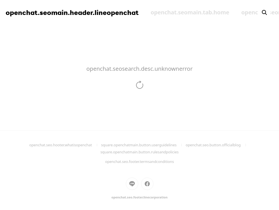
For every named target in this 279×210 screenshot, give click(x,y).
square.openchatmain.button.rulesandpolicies (147, 154)
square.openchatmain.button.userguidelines (143, 144)
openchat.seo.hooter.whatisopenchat (65, 144)
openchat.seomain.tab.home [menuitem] (190, 12)
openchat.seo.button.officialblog (218, 144)
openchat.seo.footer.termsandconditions (139, 161)
